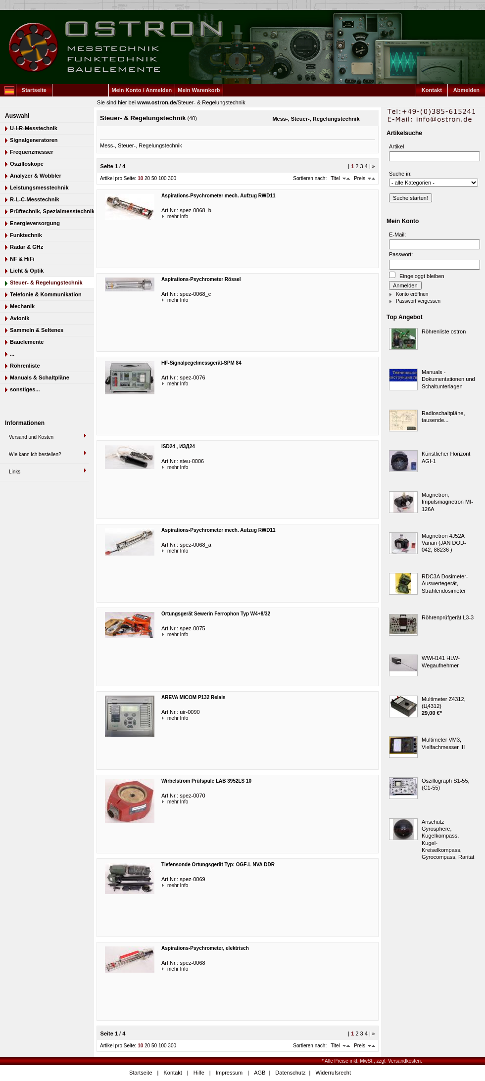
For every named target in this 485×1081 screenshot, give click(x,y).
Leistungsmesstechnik (39, 187)
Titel (335, 178)
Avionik (19, 318)
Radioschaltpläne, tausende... (443, 416)
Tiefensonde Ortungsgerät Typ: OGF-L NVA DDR (218, 864)
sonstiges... (25, 389)
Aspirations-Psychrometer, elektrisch (205, 948)
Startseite (34, 90)
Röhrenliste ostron (444, 331)
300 (172, 178)
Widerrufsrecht (333, 1073)
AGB (259, 1073)
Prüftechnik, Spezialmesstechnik (52, 211)
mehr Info (168, 216)
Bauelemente (27, 342)
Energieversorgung (35, 223)
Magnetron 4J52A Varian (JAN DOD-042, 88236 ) (444, 543)
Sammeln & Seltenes (36, 330)
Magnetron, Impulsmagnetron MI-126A (447, 502)
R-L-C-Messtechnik (34, 199)
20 (147, 178)
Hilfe (199, 1073)
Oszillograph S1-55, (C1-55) (446, 784)
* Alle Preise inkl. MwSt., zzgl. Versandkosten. (372, 1061)
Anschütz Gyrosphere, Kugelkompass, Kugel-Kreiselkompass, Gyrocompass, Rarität (448, 839)
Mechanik (22, 306)
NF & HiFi (22, 259)
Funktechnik (26, 235)
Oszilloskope (27, 164)
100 (162, 178)
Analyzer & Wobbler (35, 176)
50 (154, 178)
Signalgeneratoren (34, 140)
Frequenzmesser (31, 152)
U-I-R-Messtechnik (33, 128)
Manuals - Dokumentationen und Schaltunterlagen (448, 379)
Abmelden (466, 90)
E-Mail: (397, 234)
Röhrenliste (25, 366)
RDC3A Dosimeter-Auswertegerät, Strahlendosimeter (445, 583)
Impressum (229, 1073)
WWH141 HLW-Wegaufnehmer (441, 661)
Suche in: (400, 174)
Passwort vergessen (418, 301)
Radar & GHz (26, 247)
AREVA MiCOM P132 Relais (193, 697)
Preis (359, 178)
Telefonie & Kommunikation (46, 294)
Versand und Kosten (31, 437)
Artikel (396, 146)
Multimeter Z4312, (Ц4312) (444, 702)
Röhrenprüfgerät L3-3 (448, 617)
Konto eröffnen (412, 294)
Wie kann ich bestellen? (35, 454)
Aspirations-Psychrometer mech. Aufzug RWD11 (218, 195)
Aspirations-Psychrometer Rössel (201, 279)
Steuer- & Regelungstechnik (211, 102)
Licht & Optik (27, 271)
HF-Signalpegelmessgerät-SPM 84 (201, 363)
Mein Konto (403, 221)
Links (14, 471)
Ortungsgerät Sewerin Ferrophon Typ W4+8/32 (215, 613)
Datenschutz (290, 1073)
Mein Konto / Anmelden (142, 90)
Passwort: (401, 254)
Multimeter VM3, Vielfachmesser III (443, 743)
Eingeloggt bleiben (416, 275)
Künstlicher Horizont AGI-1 (446, 457)
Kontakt (432, 90)
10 (140, 178)
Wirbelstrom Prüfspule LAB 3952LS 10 (206, 781)
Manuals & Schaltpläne (39, 377)
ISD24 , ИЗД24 (178, 446)
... (12, 354)
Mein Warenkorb (199, 90)
